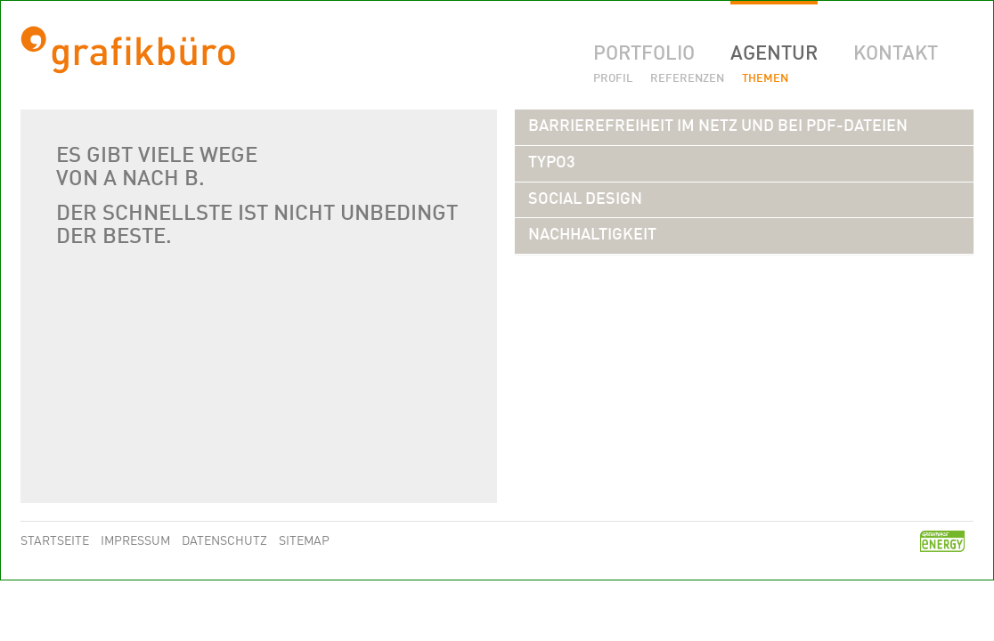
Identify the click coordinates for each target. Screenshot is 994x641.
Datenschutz (226, 542)
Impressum (137, 542)
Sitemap (304, 542)
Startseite (56, 542)
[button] (718, 126)
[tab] (744, 127)
